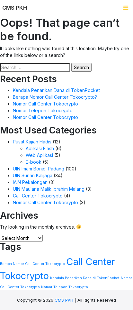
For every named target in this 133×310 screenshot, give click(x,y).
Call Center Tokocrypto (38, 195)
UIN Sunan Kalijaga (32, 175)
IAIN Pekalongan (30, 182)
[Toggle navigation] (126, 8)
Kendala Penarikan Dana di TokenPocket (56, 90)
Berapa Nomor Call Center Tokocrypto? (55, 97)
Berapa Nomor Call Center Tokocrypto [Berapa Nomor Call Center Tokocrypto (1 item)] (32, 264)
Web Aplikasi (39, 155)
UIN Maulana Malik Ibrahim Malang (48, 189)
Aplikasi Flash (40, 148)
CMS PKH (64, 300)
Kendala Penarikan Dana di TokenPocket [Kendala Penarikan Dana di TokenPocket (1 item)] (85, 278)
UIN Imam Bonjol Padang (38, 168)
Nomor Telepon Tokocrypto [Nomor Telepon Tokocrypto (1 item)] (64, 287)
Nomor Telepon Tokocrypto (43, 110)
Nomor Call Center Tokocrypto (45, 103)
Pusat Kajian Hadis (32, 141)
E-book (33, 162)
